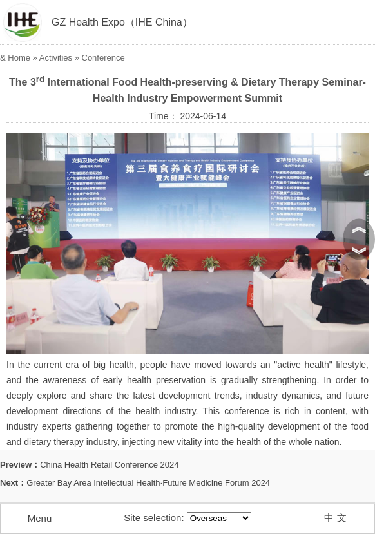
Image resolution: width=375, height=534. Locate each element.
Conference (103, 57)
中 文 (335, 517)
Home (19, 57)
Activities (55, 57)
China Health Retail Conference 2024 (109, 465)
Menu (40, 518)
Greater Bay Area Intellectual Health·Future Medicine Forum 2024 (148, 483)
